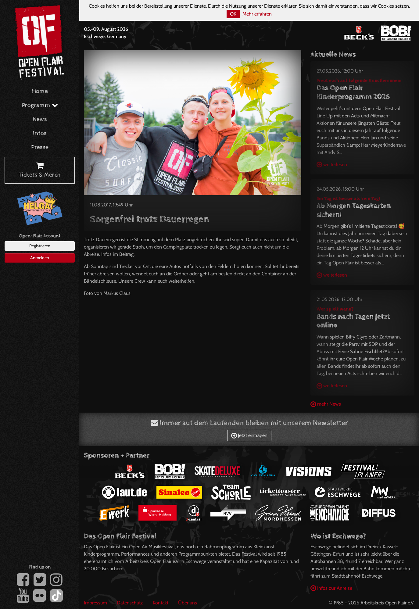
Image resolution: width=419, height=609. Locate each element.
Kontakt (160, 603)
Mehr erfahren (257, 14)
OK (233, 14)
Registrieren (39, 246)
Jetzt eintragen (249, 435)
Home (40, 91)
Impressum (95, 603)
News (40, 119)
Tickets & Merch (40, 170)
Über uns (187, 603)
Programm (40, 105)
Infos (40, 133)
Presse (39, 147)
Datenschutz (130, 603)
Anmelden (39, 257)
